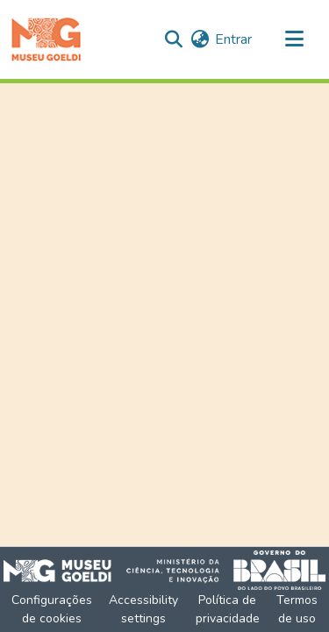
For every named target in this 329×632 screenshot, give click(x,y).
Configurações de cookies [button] (51, 609)
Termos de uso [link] (297, 609)
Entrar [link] (233, 39)
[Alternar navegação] (293, 39)
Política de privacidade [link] (228, 609)
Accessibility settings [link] (143, 609)
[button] (46, 39)
